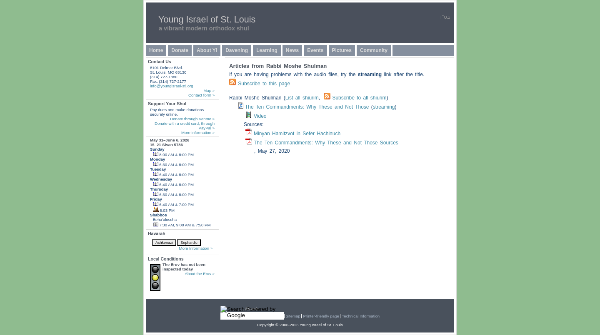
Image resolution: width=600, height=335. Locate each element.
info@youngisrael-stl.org (171, 86)
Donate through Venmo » (192, 119)
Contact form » (201, 95)
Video (260, 116)
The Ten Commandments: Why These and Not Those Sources (326, 143)
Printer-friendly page (321, 316)
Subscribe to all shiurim (355, 98)
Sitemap (293, 316)
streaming (384, 107)
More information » (198, 132)
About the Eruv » (200, 273)
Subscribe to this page (264, 84)
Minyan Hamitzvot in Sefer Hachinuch (297, 133)
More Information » (195, 248)
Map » (209, 90)
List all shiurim (302, 98)
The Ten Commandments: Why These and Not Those (307, 107)
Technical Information (361, 316)
